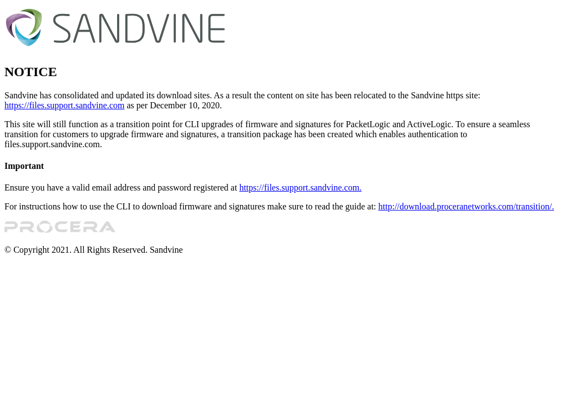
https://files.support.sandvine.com (64, 105)
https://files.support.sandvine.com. (300, 187)
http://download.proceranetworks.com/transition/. (466, 206)
